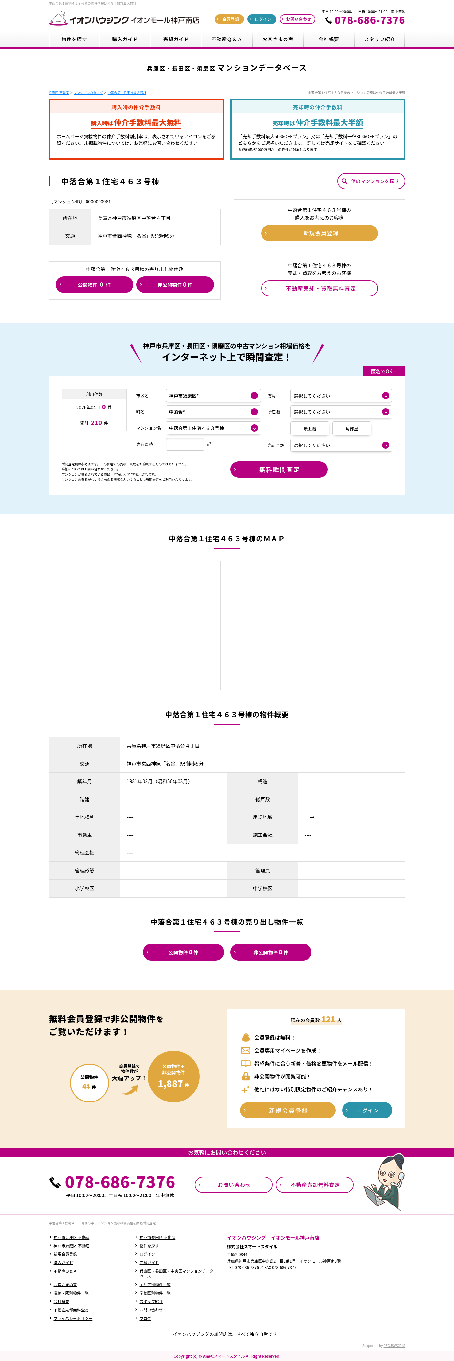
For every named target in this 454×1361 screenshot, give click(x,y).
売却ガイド (149, 1262)
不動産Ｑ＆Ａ (65, 1271)
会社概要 (61, 1301)
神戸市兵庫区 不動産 (72, 1237)
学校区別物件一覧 (155, 1293)
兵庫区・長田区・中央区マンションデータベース (177, 1273)
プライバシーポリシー (73, 1318)
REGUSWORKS (394, 1345)
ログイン (147, 1254)
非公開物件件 (174, 284)
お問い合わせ (151, 1309)
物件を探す (149, 1245)
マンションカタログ (88, 92)
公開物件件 (94, 284)
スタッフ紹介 (151, 1301)
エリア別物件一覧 (155, 1284)
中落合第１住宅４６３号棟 (127, 92)
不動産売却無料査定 (71, 1309)
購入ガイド (63, 1262)
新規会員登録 (65, 1254)
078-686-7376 (370, 20)
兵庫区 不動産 (59, 92)
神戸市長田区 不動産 (158, 1237)
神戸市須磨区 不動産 (72, 1245)
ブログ (145, 1318)
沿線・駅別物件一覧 (71, 1293)
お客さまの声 (65, 1284)
